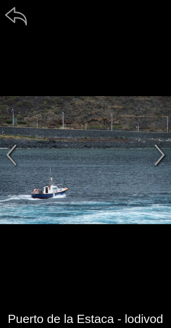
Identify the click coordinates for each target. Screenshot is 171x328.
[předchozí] (11, 155)
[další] (159, 155)
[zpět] (16, 16)
